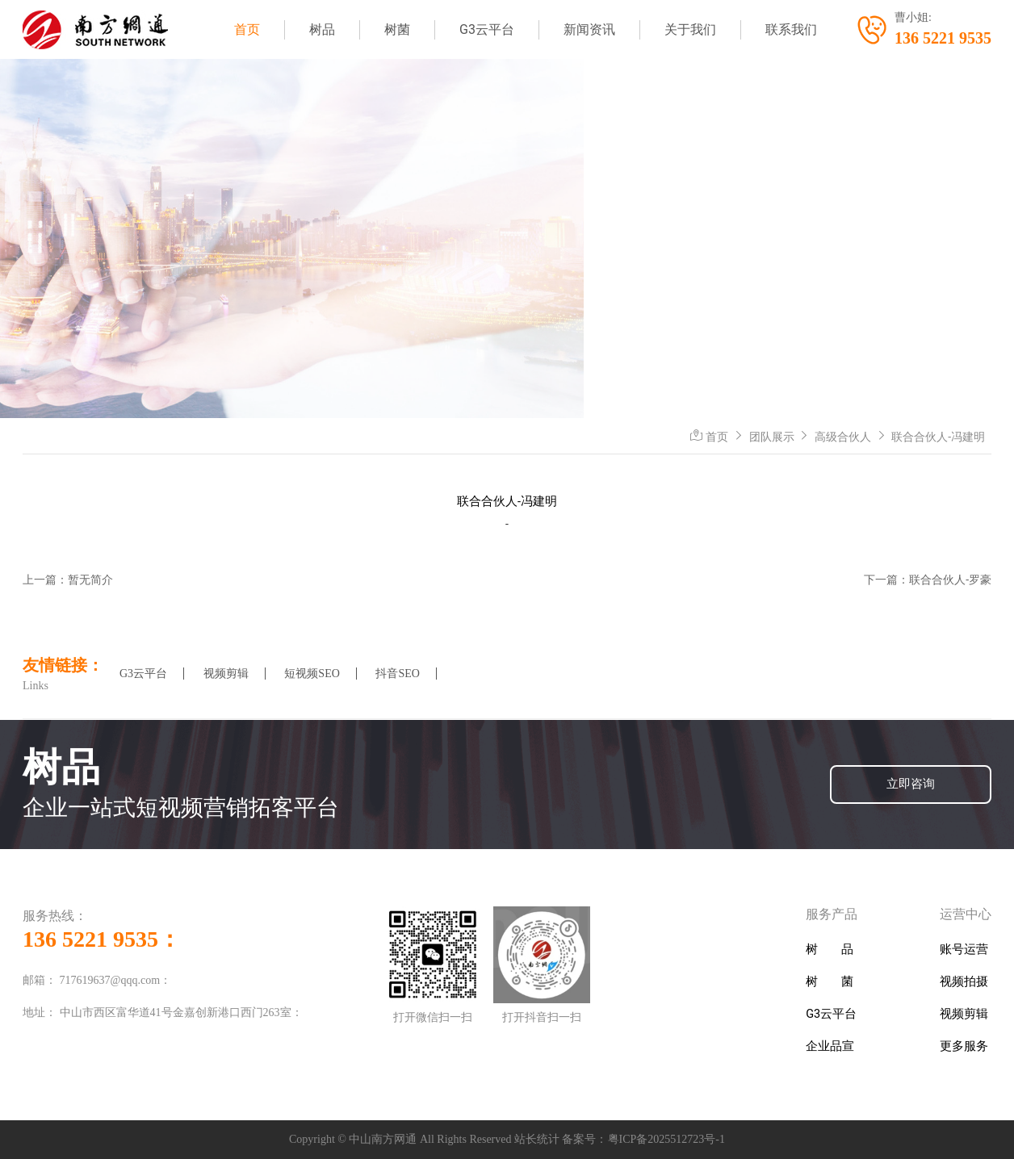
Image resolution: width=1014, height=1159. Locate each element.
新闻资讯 (589, 29)
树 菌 (829, 982)
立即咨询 (910, 784)
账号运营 (964, 949)
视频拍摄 (964, 982)
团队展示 (771, 436)
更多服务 (964, 1046)
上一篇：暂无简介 (68, 579)
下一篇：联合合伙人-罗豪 (927, 579)
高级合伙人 (843, 436)
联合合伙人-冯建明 (938, 436)
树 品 (829, 949)
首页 (247, 29)
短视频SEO (311, 673)
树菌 (397, 29)
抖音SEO (397, 673)
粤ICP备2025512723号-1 (666, 1139)
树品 (322, 29)
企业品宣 (830, 1046)
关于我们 (690, 29)
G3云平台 (486, 29)
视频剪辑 (226, 673)
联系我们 (791, 29)
